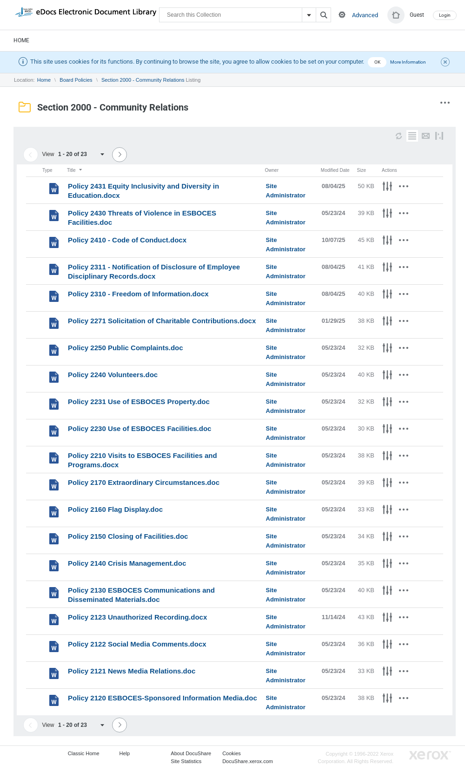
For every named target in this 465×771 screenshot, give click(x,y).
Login (445, 15)
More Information (408, 62)
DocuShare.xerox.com (247, 761)
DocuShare (85, 14)
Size (361, 170)
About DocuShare (191, 753)
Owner (272, 170)
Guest (417, 15)
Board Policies (76, 80)
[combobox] (84, 154)
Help (125, 753)
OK (377, 62)
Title (75, 170)
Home (21, 40)
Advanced (365, 15)
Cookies (231, 753)
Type (47, 170)
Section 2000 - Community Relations (143, 80)
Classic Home (84, 753)
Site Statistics (186, 761)
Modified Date (335, 170)
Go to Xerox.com (430, 755)
